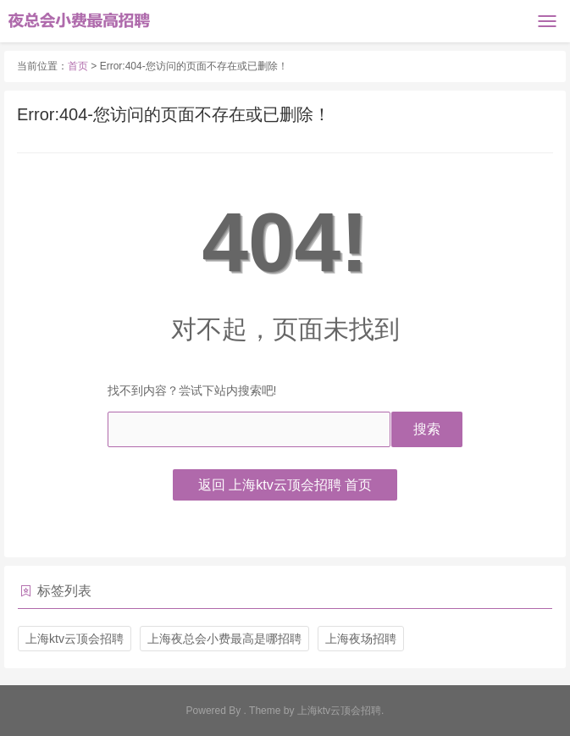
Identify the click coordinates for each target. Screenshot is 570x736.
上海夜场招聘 (360, 638)
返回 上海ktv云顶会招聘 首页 (285, 485)
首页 (78, 66)
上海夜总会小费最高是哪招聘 (224, 638)
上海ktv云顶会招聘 (74, 638)
